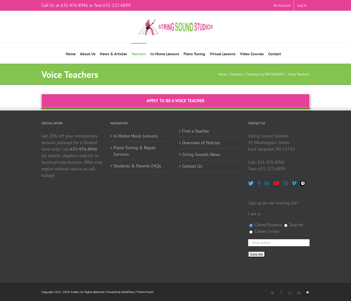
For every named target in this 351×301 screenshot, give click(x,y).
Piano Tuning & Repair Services (134, 151)
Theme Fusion (145, 292)
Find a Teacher (195, 131)
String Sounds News (201, 154)
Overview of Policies (201, 143)
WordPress (127, 292)
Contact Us (192, 166)
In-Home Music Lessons (135, 136)
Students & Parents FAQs (137, 166)
